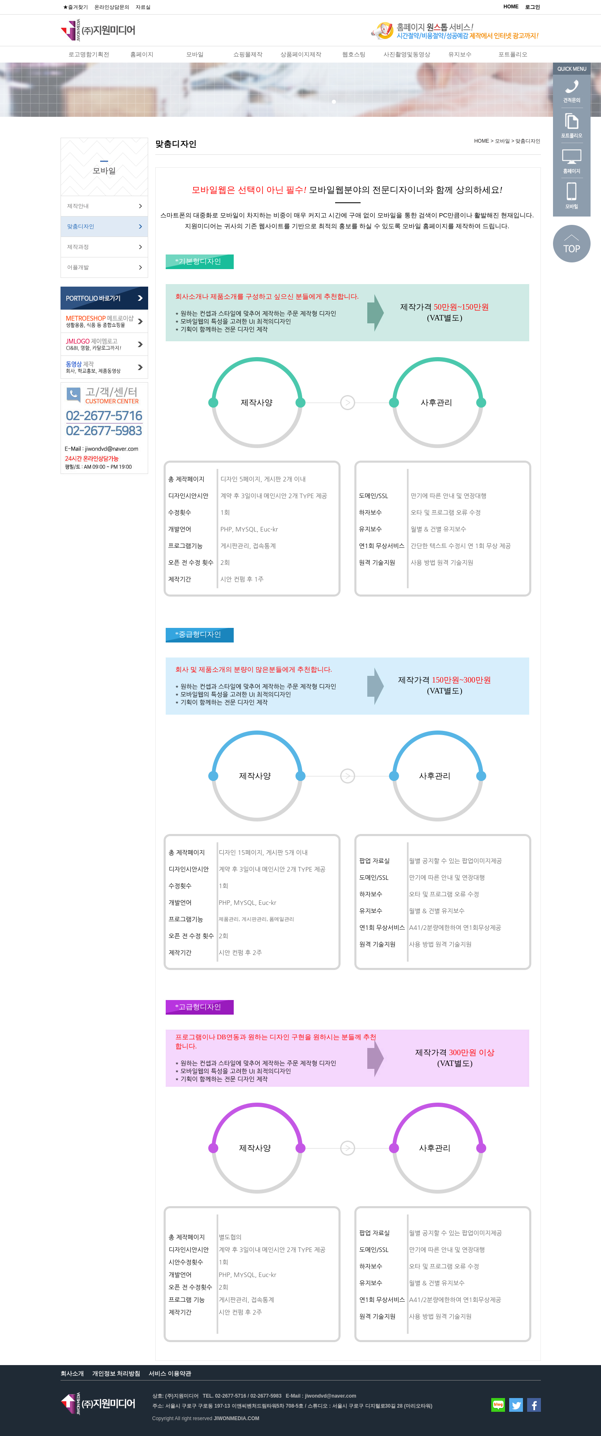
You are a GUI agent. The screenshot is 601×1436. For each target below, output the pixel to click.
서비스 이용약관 (170, 1373)
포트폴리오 (513, 54)
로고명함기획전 (88, 54)
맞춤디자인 (80, 226)
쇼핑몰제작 (248, 54)
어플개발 (78, 267)
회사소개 (72, 1373)
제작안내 (78, 206)
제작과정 (78, 247)
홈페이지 (142, 54)
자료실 (143, 7)
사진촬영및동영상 (407, 54)
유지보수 (460, 54)
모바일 (195, 54)
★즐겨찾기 (75, 7)
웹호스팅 (354, 54)
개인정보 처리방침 (116, 1373)
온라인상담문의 (111, 7)
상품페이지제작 (300, 54)
